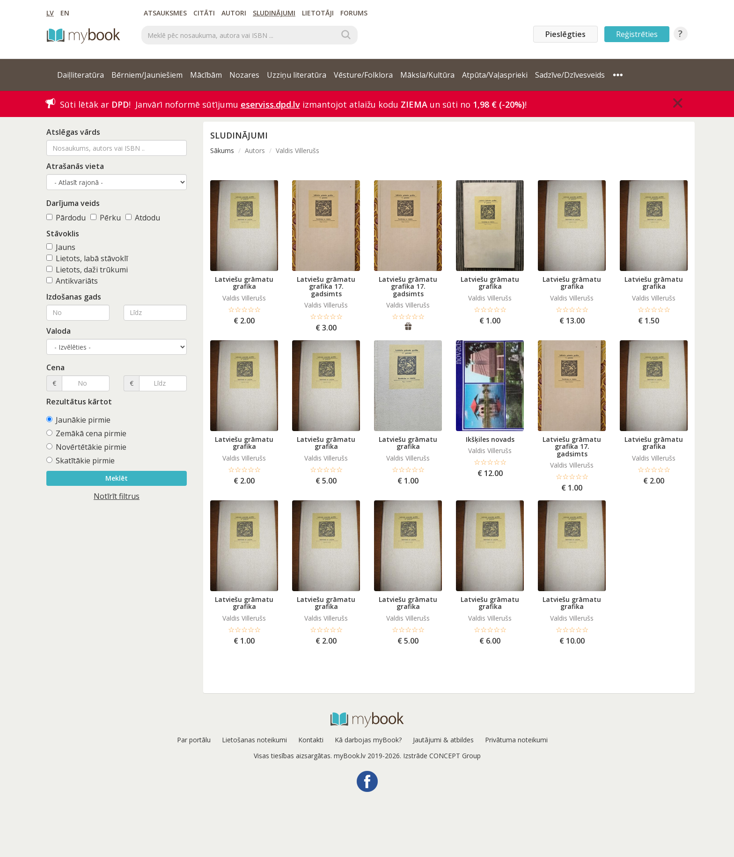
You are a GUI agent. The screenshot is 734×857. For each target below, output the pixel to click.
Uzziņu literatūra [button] (296, 75)
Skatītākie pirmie (80, 460)
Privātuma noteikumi (516, 739)
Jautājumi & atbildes (443, 739)
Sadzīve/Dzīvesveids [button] (570, 75)
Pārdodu (66, 217)
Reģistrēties (637, 34)
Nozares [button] (244, 75)
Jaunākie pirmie (78, 420)
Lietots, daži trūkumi (87, 269)
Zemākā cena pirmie (86, 433)
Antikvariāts (72, 281)
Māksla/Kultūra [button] (427, 75)
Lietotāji (318, 12)
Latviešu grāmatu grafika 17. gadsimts (326, 286)
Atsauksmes (165, 12)
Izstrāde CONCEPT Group (442, 755)
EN (64, 12)
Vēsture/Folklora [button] (363, 75)
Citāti (204, 12)
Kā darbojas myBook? (368, 739)
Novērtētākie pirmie (86, 447)
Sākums (222, 150)
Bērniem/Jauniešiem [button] (147, 75)
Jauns (60, 247)
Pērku (105, 217)
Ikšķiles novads (490, 439)
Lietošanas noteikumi (254, 739)
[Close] (678, 103)
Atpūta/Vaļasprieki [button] (495, 75)
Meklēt (116, 478)
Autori (233, 12)
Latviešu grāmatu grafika (244, 283)
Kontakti (310, 739)
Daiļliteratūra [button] (80, 75)
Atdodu (142, 217)
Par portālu (194, 739)
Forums (353, 12)
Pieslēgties (565, 34)
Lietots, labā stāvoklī (87, 258)
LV (50, 12)
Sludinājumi (274, 12)
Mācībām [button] (206, 75)
